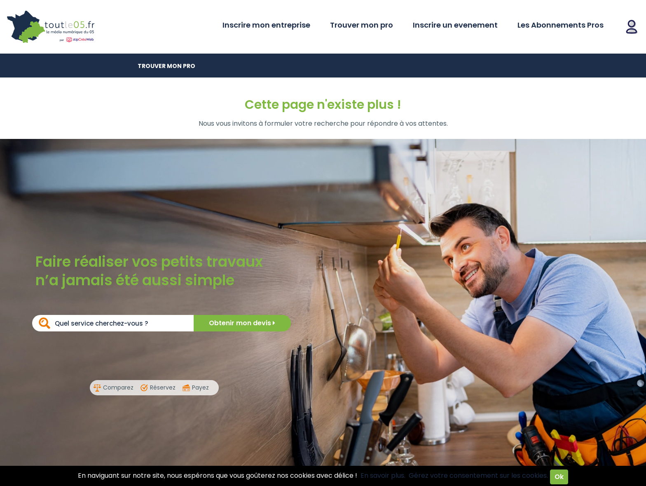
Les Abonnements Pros (560, 25)
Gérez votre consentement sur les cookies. (478, 475)
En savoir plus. (382, 475)
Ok (559, 476)
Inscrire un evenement (455, 25)
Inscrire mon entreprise (266, 25)
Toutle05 (82, 26)
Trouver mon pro (361, 25)
